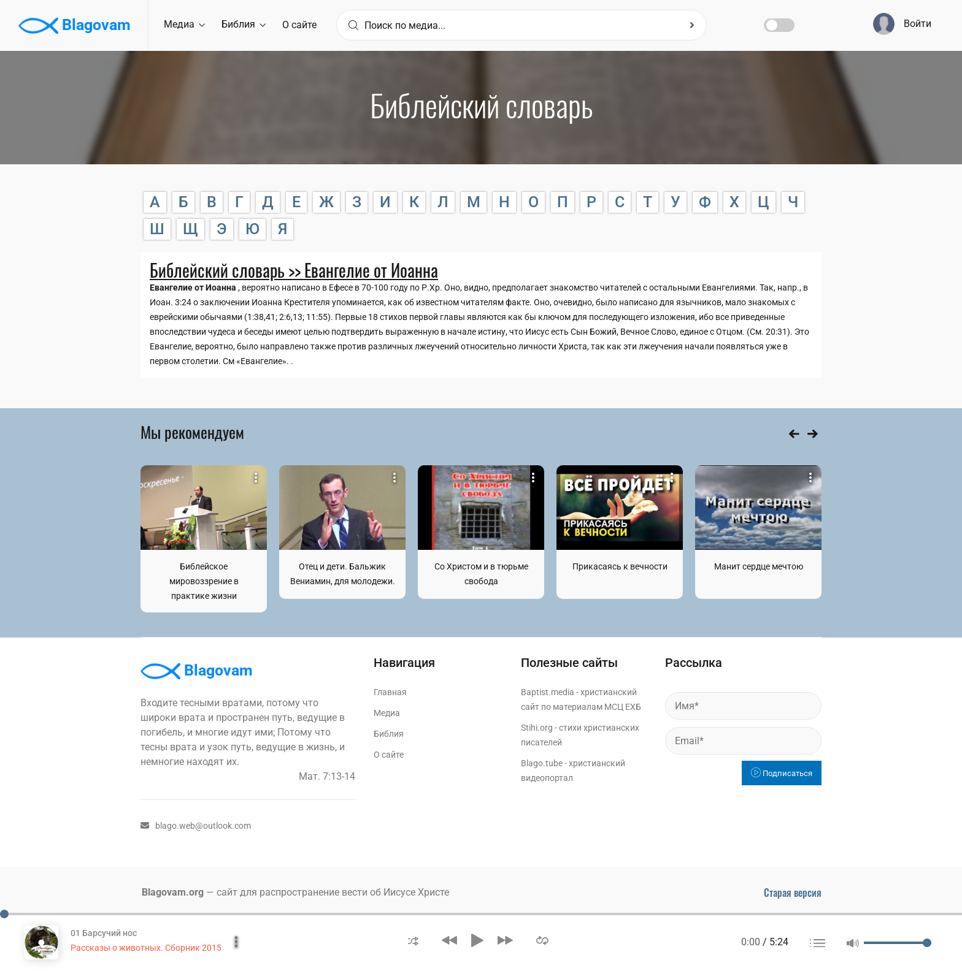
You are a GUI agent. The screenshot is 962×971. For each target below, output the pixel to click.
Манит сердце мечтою (758, 566)
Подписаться (781, 773)
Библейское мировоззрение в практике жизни (204, 581)
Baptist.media (547, 692)
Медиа (184, 24)
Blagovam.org (173, 892)
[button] (413, 940)
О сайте (299, 25)
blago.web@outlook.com (195, 826)
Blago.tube (542, 763)
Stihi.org (537, 728)
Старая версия (793, 892)
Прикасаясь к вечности (620, 566)
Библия (243, 24)
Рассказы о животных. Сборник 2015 (146, 948)
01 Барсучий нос (104, 933)
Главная (390, 692)
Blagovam (74, 25)
